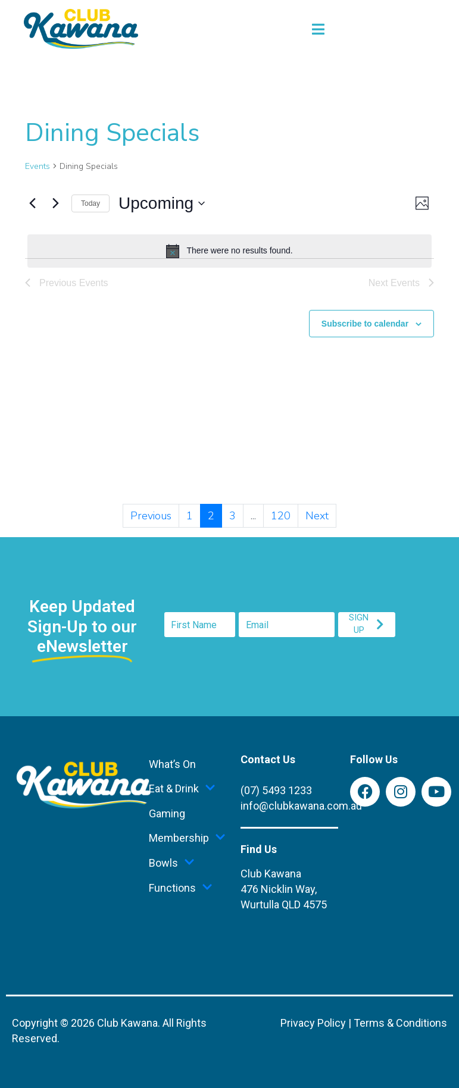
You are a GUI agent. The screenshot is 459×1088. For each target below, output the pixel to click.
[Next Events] (55, 203)
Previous (150, 516)
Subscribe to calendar (364, 323)
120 (281, 516)
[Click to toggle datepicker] (161, 203)
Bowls (172, 863)
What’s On (172, 764)
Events (37, 166)
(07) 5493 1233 (276, 790)
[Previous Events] (32, 203)
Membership (187, 838)
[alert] (229, 251)
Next (317, 516)
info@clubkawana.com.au (301, 805)
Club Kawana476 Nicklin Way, (284, 889)
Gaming (167, 813)
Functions (181, 888)
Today (90, 203)
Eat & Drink (182, 788)
